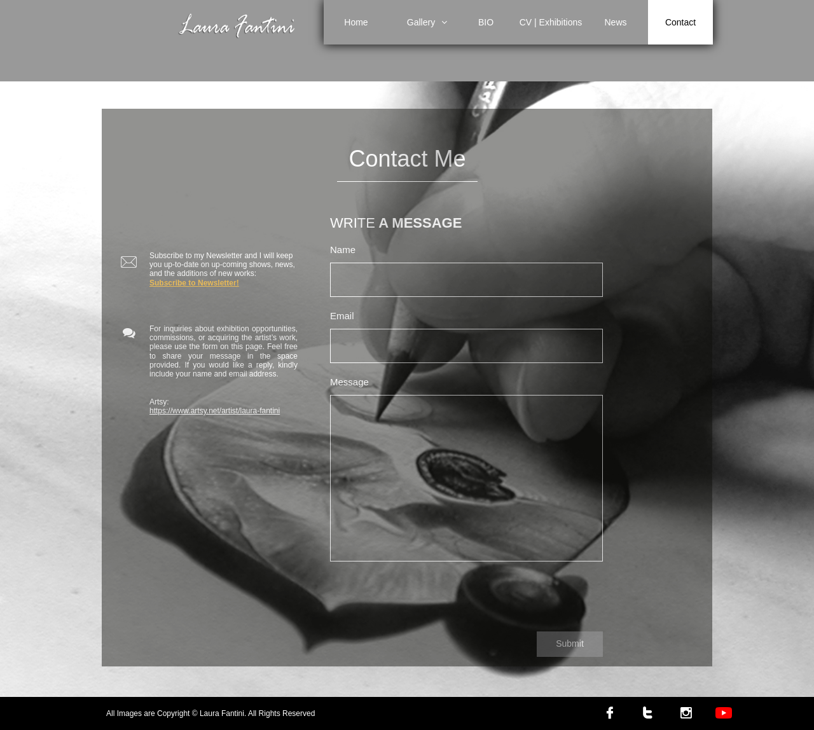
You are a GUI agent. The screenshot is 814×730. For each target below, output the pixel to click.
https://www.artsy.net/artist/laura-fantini (214, 410)
